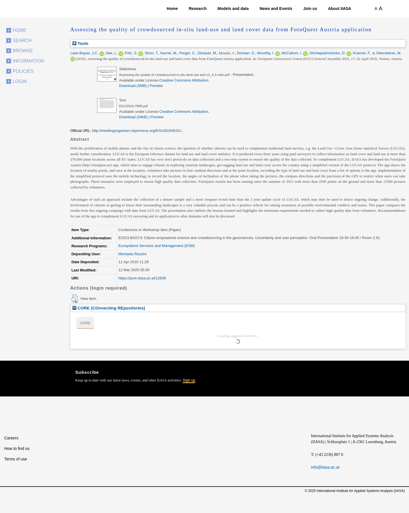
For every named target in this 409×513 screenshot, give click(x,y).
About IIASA (339, 8)
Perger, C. (187, 53)
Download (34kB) (133, 117)
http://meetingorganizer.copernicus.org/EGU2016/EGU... (138, 130)
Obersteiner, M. (388, 53)
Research (197, 8)
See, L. (111, 53)
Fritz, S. (131, 53)
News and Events (276, 8)
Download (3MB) (133, 86)
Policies (23, 71)
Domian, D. (246, 53)
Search (22, 40)
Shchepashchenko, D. (328, 53)
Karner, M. (168, 53)
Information (28, 61)
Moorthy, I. (265, 53)
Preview (156, 86)
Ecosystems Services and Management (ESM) (156, 246)
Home (172, 8)
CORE (85, 323)
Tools (80, 43)
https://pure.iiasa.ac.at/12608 (142, 278)
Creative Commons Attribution (183, 80)
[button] (74, 298)
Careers (11, 438)
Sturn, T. (151, 53)
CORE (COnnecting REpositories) (108, 308)
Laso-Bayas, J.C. (84, 53)
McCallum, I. (292, 53)
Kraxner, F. (361, 53)
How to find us (17, 448)
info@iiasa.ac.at (325, 467)
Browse (23, 50)
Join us (310, 8)
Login (20, 81)
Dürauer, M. (207, 53)
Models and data (233, 8)
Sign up (189, 380)
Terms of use (15, 459)
